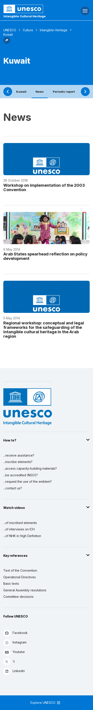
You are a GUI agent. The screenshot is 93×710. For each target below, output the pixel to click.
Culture (28, 30)
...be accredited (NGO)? (20, 475)
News (40, 91)
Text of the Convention (20, 570)
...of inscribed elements (20, 523)
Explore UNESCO (45, 702)
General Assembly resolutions (24, 590)
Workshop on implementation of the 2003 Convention (44, 187)
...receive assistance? (18, 455)
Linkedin (14, 671)
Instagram (15, 642)
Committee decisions (18, 596)
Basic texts (11, 583)
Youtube (14, 652)
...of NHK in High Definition (22, 536)
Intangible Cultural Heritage (25, 16)
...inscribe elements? (17, 462)
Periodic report (64, 91)
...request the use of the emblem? (27, 481)
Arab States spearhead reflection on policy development (45, 256)
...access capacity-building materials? (30, 468)
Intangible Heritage (53, 30)
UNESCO (9, 30)
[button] (6, 42)
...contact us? (12, 488)
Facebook (15, 633)
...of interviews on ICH (19, 529)
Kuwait (21, 91)
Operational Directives (19, 577)
